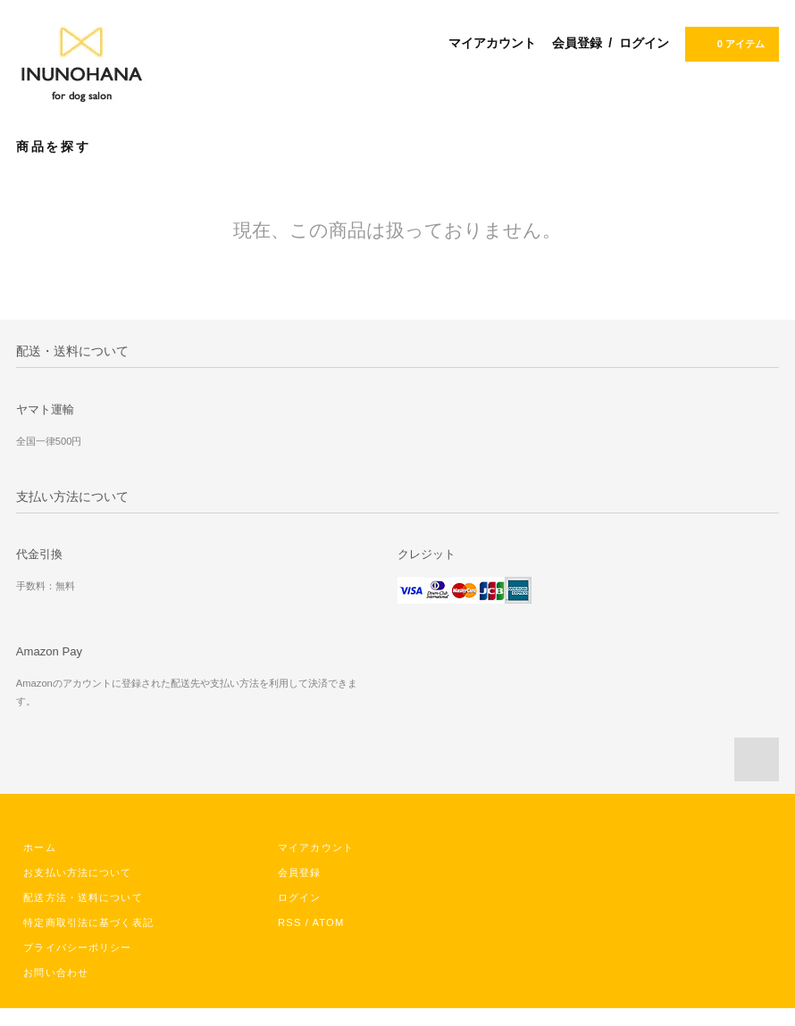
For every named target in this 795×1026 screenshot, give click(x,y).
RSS (289, 922)
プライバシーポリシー (77, 947)
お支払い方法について (77, 872)
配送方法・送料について (82, 897)
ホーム (39, 847)
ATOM (329, 922)
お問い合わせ (55, 972)
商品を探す (64, 146)
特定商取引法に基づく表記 (88, 922)
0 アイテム (730, 43)
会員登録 (577, 43)
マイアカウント (492, 43)
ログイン (644, 43)
